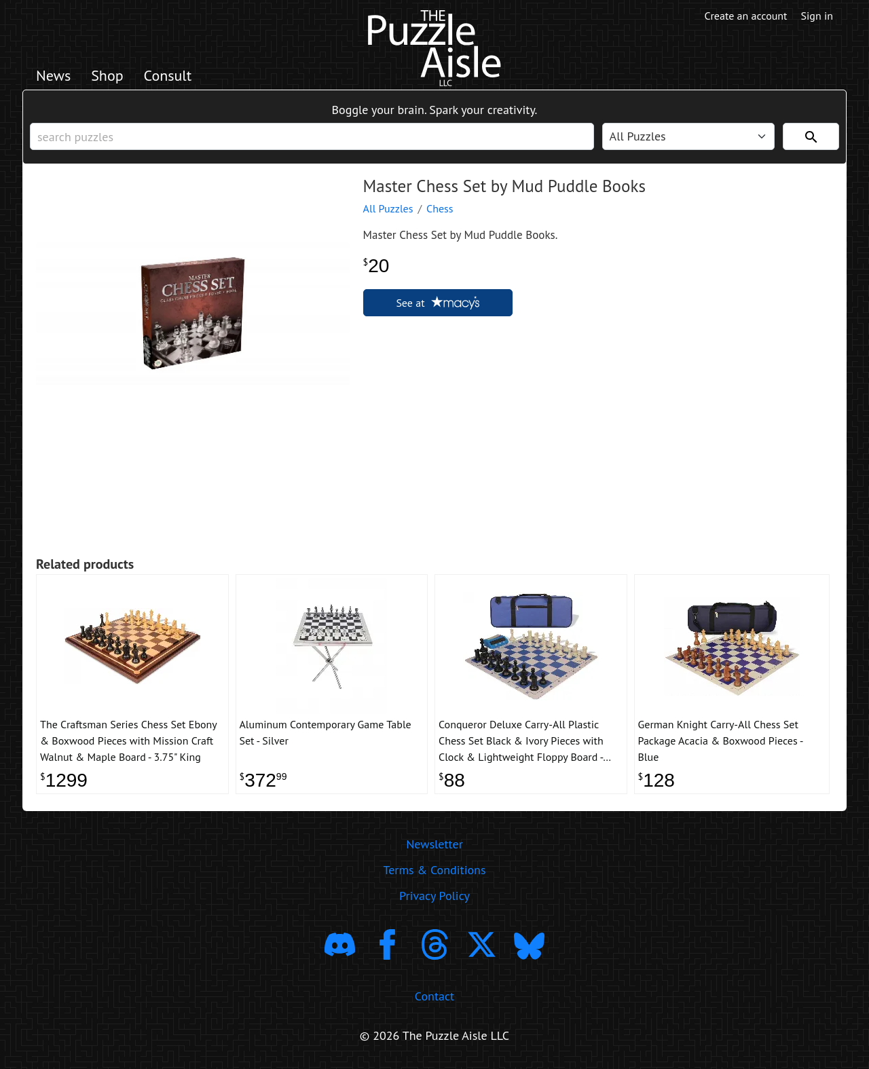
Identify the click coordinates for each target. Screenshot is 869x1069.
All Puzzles (388, 208)
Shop (107, 75)
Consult (168, 75)
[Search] (811, 136)
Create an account (746, 15)
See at (437, 303)
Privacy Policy (434, 895)
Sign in (817, 15)
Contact (434, 996)
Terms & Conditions (434, 870)
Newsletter (434, 844)
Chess (440, 208)
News (53, 75)
